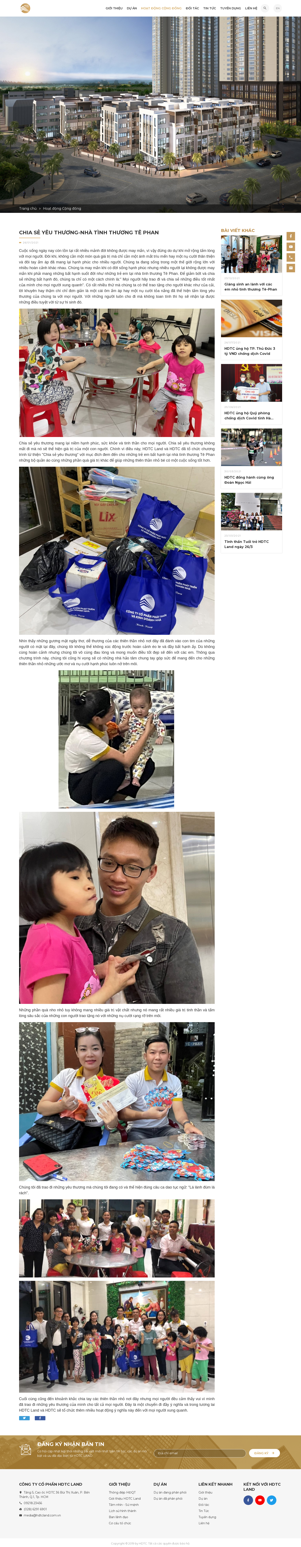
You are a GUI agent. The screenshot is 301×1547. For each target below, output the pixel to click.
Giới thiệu (114, 9)
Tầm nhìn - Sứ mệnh (124, 1503)
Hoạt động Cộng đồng (161, 9)
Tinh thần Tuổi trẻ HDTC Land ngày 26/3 (246, 544)
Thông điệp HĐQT (122, 1491)
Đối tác (192, 9)
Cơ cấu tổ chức (120, 1521)
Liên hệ (251, 9)
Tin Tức (209, 9)
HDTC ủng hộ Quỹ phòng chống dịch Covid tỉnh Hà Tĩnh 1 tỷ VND (247, 416)
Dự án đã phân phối (168, 1497)
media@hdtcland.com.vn (42, 1514)
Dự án (132, 9)
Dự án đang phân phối (170, 1491)
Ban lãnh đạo (118, 1515)
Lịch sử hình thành (122, 1509)
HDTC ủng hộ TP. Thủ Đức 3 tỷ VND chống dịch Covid (249, 351)
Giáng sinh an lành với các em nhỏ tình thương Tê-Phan (250, 286)
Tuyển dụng (230, 9)
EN (278, 8)
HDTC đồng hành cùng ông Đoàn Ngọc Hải (249, 480)
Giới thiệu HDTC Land (125, 1497)
